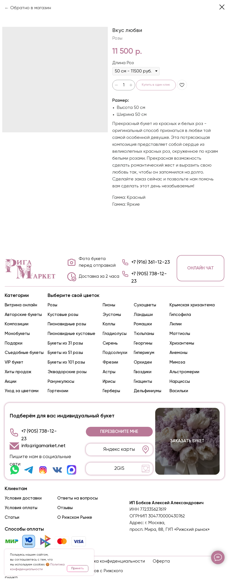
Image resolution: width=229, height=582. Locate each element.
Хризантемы (182, 343)
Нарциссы (180, 381)
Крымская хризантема (192, 305)
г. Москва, (155, 523)
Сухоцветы (145, 305)
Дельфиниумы (147, 391)
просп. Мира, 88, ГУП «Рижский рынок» (169, 529)
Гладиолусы (115, 334)
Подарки (13, 343)
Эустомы (112, 315)
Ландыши (143, 315)
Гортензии (58, 391)
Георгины (143, 343)
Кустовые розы (63, 315)
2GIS (119, 468)
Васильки (179, 391)
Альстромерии (184, 372)
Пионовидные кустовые (71, 334)
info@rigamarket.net (43, 445)
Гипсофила (180, 315)
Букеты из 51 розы (65, 353)
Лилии (176, 324)
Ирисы (109, 381)
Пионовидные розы (67, 324)
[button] (119, 431)
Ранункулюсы (61, 381)
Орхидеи (143, 362)
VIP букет (14, 362)
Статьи (12, 517)
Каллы (109, 324)
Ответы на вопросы (77, 498)
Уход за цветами (21, 391)
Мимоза (177, 362)
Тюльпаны (144, 334)
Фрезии (110, 362)
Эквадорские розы (67, 372)
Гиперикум (144, 353)
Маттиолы (180, 334)
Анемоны (178, 353)
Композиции (16, 324)
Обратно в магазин (30, 8)
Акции (10, 381)
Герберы (111, 391)
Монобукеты (17, 334)
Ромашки (143, 324)
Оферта (161, 561)
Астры (109, 372)
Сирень (110, 343)
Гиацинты (143, 381)
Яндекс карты (119, 449)
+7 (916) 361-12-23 (150, 262)
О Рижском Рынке (74, 517)
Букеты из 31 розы (65, 343)
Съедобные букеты (24, 353)
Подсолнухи (115, 353)
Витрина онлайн (21, 305)
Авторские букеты (23, 315)
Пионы (109, 305)
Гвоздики (142, 372)
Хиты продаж (18, 372)
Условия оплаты (21, 508)
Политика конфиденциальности (112, 561)
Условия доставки (23, 498)
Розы (52, 305)
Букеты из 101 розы (66, 362)
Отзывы (65, 508)
